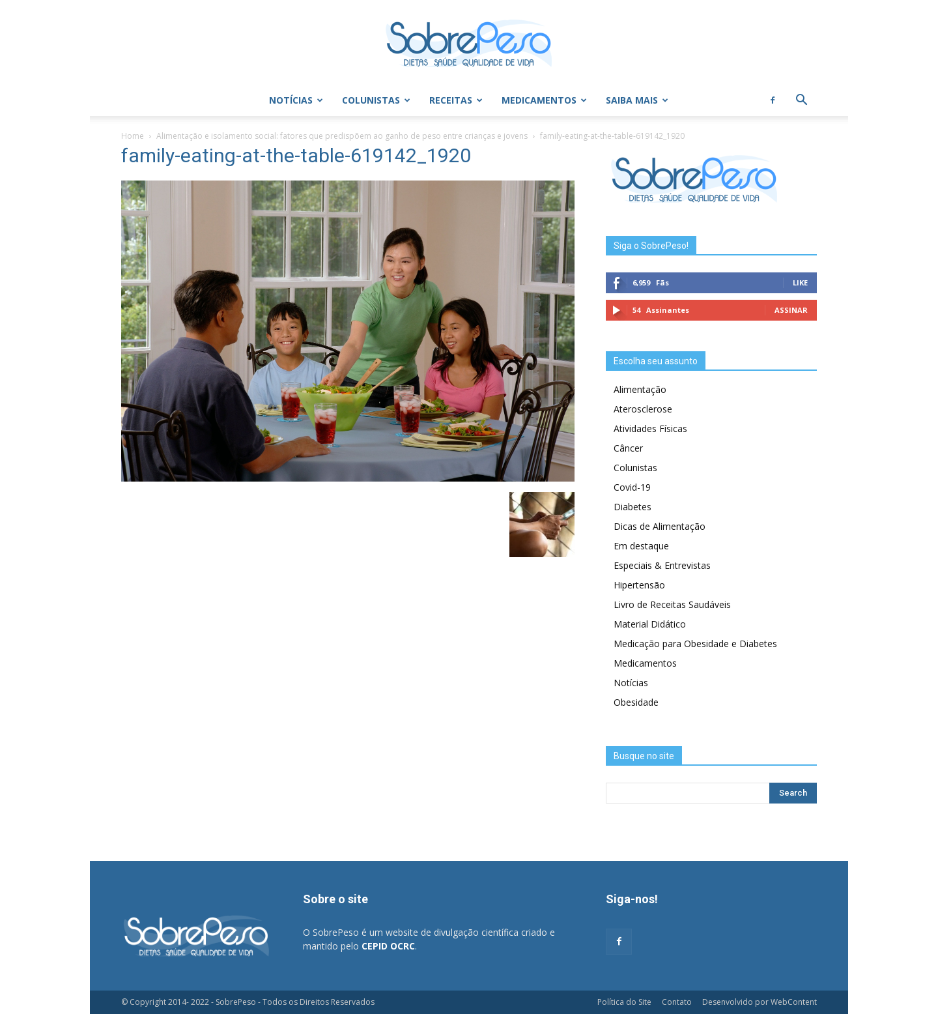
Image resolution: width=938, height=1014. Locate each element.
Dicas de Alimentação (659, 526)
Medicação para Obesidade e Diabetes (695, 643)
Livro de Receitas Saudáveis (672, 604)
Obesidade (636, 702)
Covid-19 (632, 487)
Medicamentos (544, 100)
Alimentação (640, 389)
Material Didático (650, 624)
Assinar (791, 310)
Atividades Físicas (650, 428)
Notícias (296, 100)
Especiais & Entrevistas (662, 565)
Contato (677, 1001)
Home (132, 135)
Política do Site (624, 1001)
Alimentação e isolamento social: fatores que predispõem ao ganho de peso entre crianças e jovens (342, 135)
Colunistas (376, 100)
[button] (801, 101)
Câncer (628, 448)
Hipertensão (639, 585)
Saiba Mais (637, 100)
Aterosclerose (643, 409)
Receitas (456, 100)
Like (800, 282)
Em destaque (641, 546)
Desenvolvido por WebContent (759, 1001)
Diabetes (632, 506)
